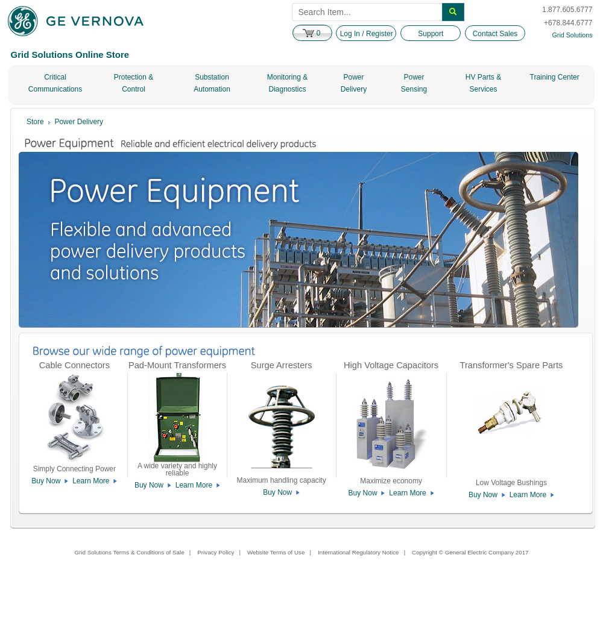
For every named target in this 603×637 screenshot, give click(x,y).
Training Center (554, 77)
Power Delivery (354, 83)
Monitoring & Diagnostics (287, 83)
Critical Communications (55, 83)
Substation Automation (212, 83)
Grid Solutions (572, 35)
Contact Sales (495, 34)
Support (430, 34)
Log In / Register (366, 34)
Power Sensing (414, 83)
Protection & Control (133, 83)
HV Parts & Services (483, 83)
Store (35, 122)
